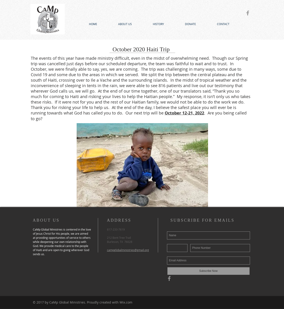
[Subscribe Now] (208, 271)
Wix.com (126, 302)
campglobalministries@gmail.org (128, 250)
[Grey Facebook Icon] (248, 13)
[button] (142, 165)
